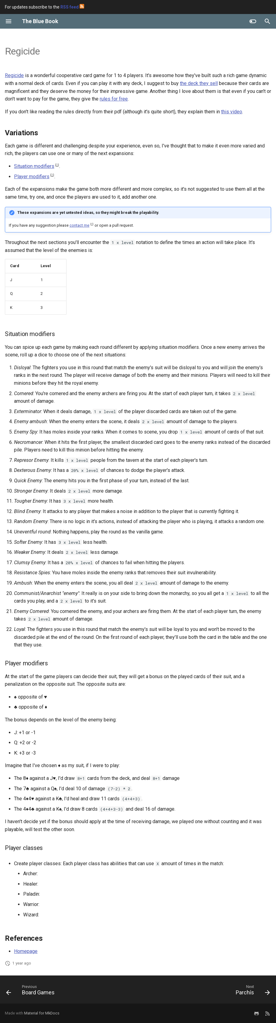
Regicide (14, 75)
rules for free (114, 99)
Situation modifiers (34, 166)
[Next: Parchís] (251, 991)
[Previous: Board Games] (32, 991)
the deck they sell (199, 83)
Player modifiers (31, 176)
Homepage (26, 951)
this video (231, 112)
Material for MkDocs (41, 1013)
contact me (79, 225)
